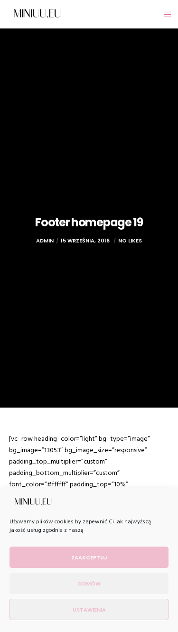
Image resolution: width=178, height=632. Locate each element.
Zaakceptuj (89, 557)
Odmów (89, 583)
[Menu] (164, 14)
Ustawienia (89, 609)
